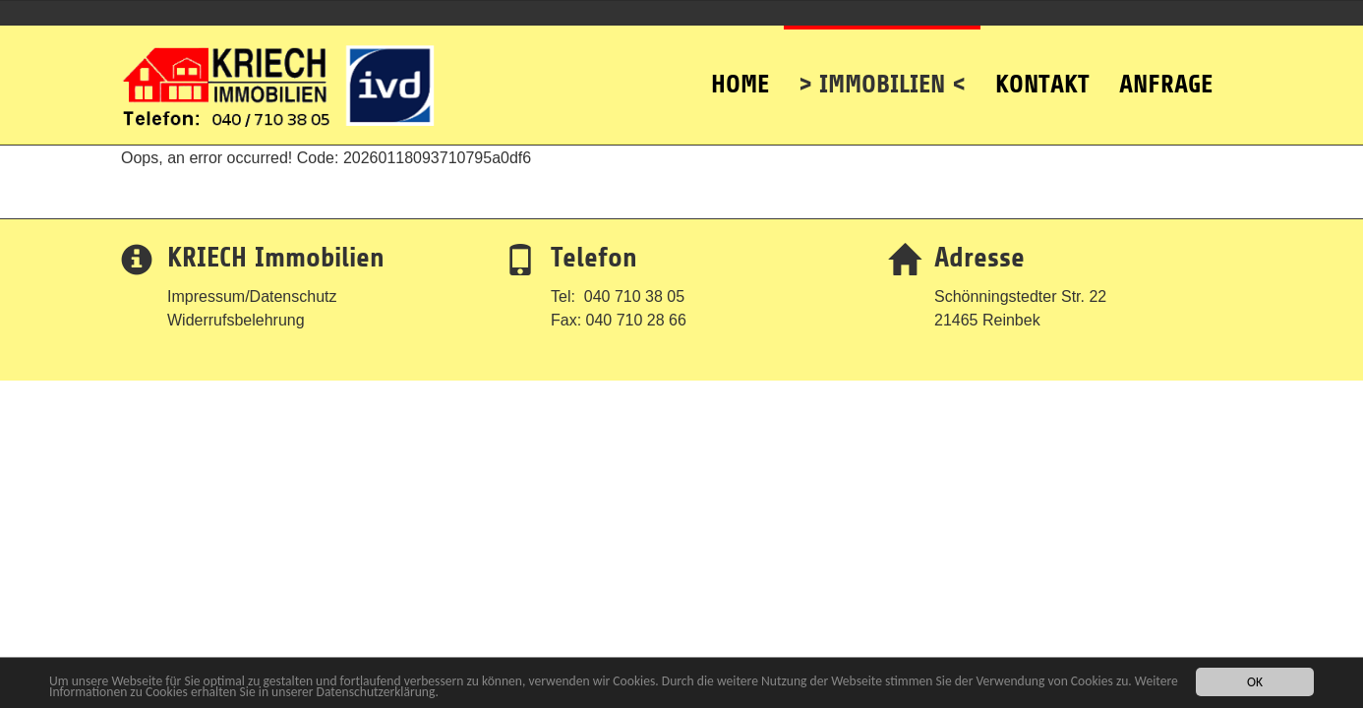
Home (740, 62)
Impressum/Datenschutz (252, 296)
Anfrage (1165, 62)
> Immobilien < (882, 62)
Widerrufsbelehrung (236, 320)
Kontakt (1042, 62)
